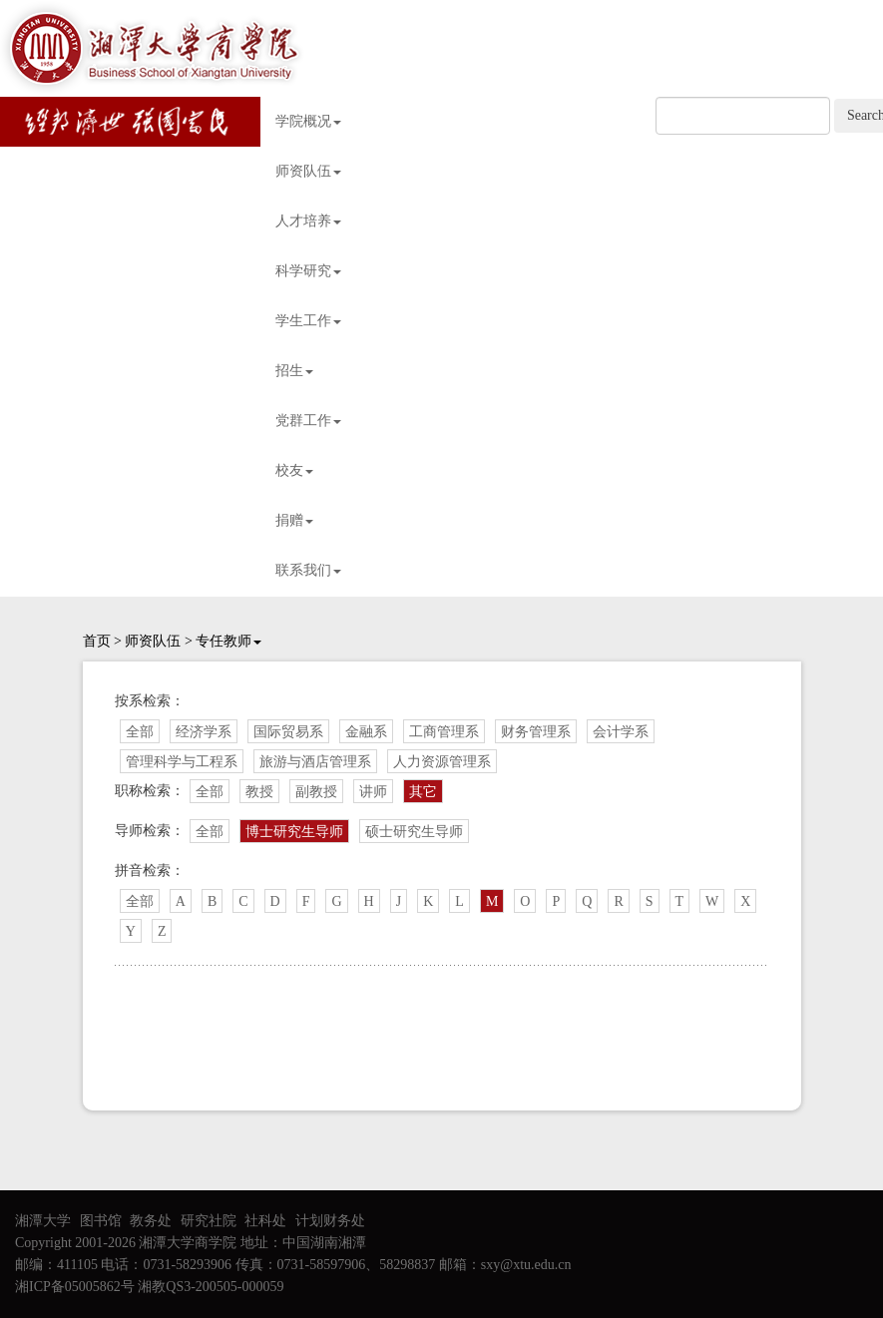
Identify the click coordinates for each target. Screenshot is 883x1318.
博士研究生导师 (294, 831)
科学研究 (308, 270)
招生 (294, 370)
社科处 (265, 1220)
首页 (97, 641)
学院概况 (308, 121)
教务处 (151, 1220)
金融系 (366, 731)
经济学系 (203, 731)
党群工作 (308, 420)
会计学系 (621, 731)
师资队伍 (308, 171)
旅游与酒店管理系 (315, 761)
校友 (294, 470)
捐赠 (294, 520)
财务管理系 (536, 731)
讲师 (373, 791)
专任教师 (228, 641)
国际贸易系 (288, 731)
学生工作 (308, 320)
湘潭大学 (43, 1220)
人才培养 (308, 221)
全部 (140, 731)
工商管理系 (444, 731)
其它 (423, 791)
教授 (259, 791)
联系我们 (308, 570)
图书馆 (101, 1220)
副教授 (316, 791)
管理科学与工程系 (181, 761)
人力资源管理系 (442, 761)
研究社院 (208, 1220)
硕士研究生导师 (414, 831)
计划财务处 (330, 1220)
